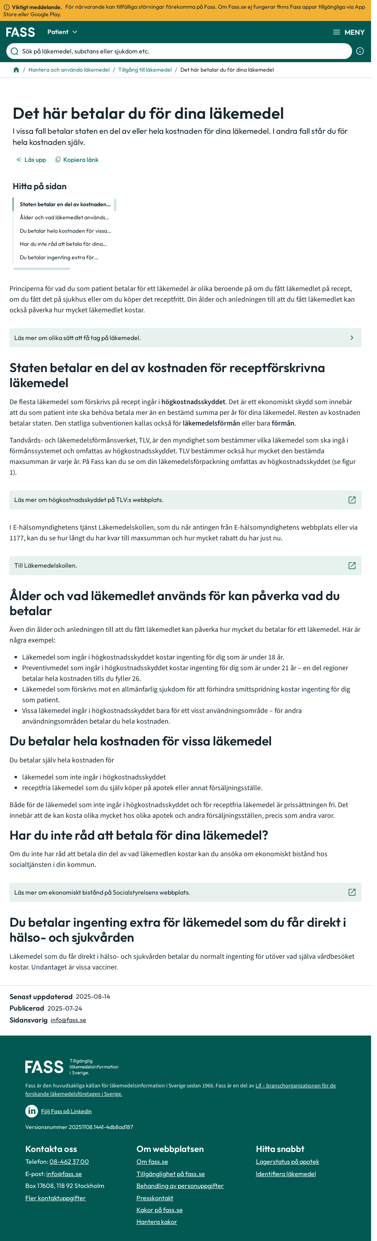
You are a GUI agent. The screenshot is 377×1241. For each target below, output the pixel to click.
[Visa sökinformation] (360, 51)
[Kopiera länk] (77, 159)
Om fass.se (152, 1161)
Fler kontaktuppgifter (55, 1198)
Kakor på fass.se (159, 1210)
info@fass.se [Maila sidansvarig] (68, 1020)
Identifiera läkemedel (286, 1174)
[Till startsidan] (16, 69)
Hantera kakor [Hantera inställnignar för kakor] (156, 1222)
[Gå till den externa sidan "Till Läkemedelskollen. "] (185, 565)
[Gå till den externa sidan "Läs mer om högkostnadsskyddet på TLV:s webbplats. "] (185, 499)
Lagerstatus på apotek (287, 1161)
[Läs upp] (32, 159)
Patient (63, 32)
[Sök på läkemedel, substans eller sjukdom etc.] (185, 51)
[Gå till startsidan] (20, 32)
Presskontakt (154, 1198)
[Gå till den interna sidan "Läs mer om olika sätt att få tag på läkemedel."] (185, 337)
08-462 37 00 (69, 1161)
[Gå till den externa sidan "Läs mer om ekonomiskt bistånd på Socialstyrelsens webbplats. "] (185, 892)
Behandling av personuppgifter (180, 1186)
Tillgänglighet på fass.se (170, 1174)
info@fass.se (64, 1174)
